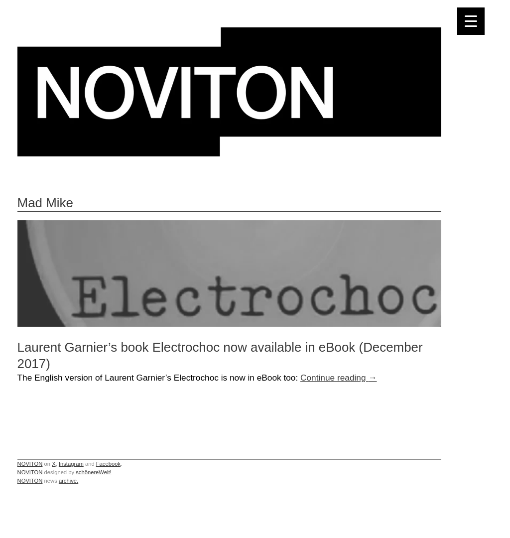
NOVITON (30, 464)
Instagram (71, 464)
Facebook (108, 464)
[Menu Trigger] (471, 21)
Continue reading (338, 378)
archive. (68, 481)
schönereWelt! (94, 472)
